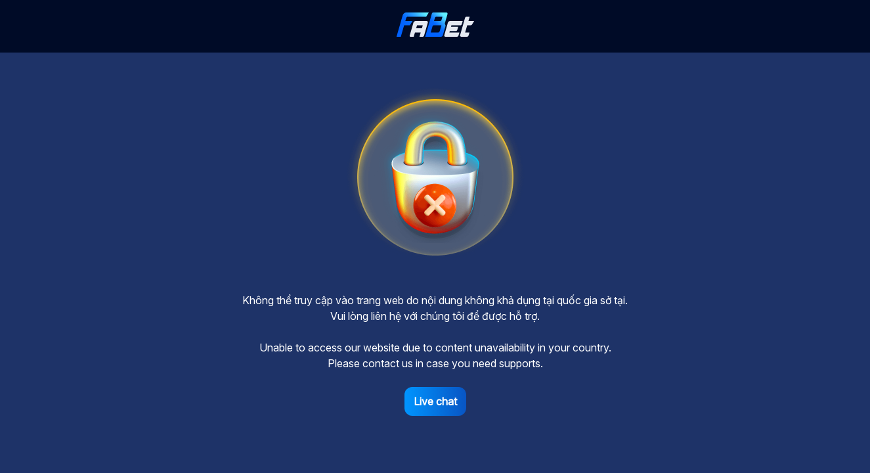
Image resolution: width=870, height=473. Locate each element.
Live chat (435, 401)
